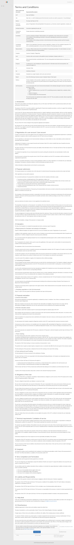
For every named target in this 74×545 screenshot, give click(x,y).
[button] (69, 2)
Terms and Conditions (58, 536)
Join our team (38, 535)
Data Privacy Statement (59, 535)
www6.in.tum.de (51, 542)
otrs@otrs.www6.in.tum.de (51, 501)
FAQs (17, 535)
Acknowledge (37, 532)
